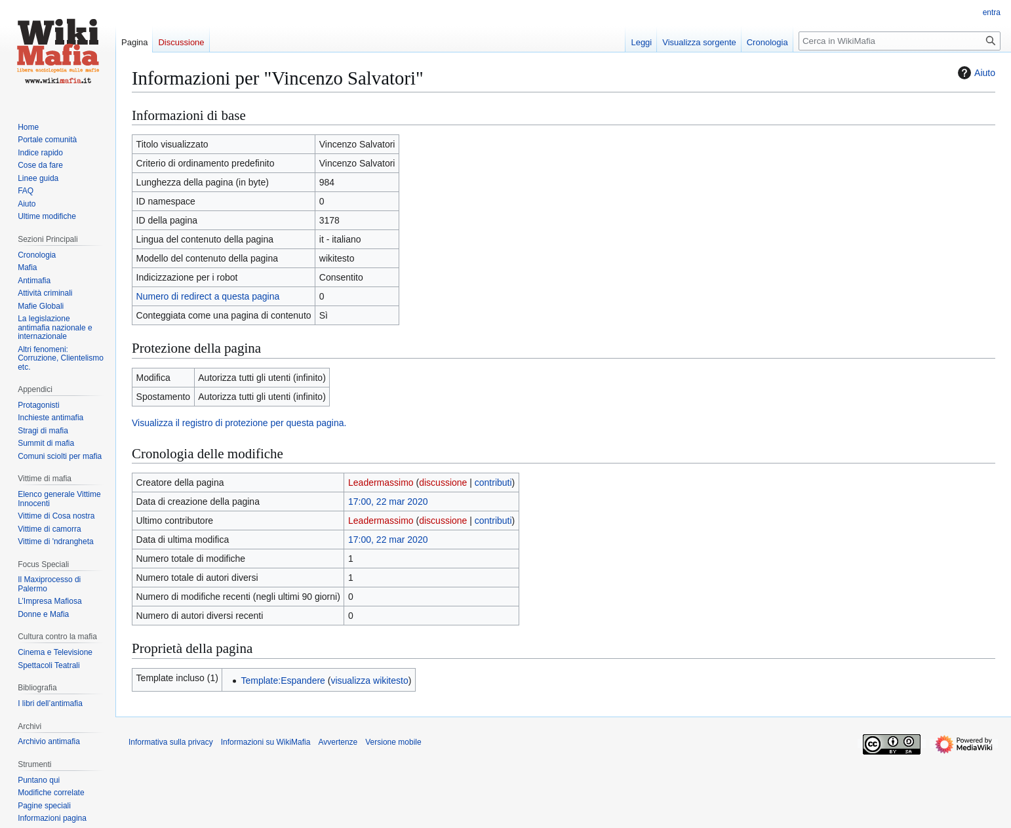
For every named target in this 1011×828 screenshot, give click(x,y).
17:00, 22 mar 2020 (387, 501)
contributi (493, 482)
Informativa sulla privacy (171, 742)
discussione (443, 482)
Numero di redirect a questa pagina (208, 296)
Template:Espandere (283, 680)
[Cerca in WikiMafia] (900, 40)
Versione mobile (393, 742)
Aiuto (975, 72)
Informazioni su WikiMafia (266, 742)
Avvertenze (337, 742)
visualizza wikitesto (369, 680)
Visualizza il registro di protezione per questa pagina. (239, 423)
